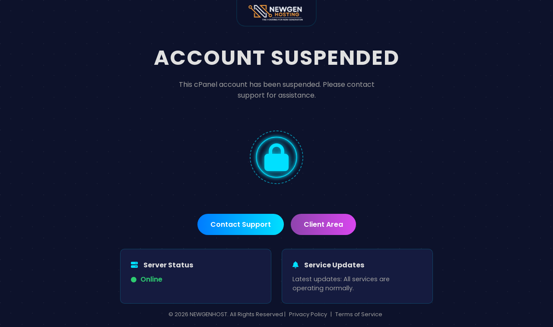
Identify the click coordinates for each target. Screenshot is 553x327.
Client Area (323, 224)
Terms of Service (358, 314)
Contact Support (240, 224)
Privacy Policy (308, 314)
